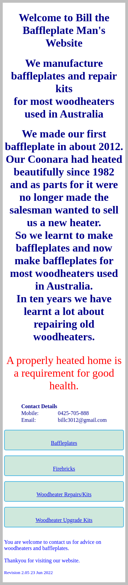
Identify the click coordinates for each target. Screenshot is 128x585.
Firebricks (64, 469)
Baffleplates (64, 443)
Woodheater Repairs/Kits (64, 494)
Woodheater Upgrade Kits (64, 520)
